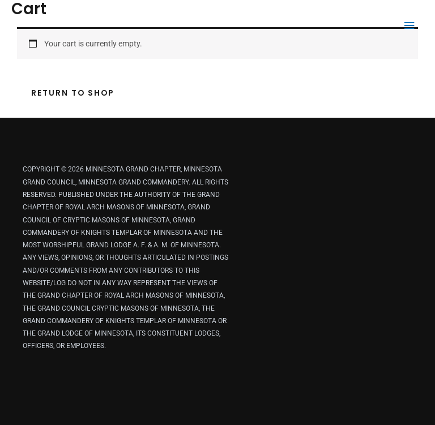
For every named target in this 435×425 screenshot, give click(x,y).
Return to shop (72, 93)
